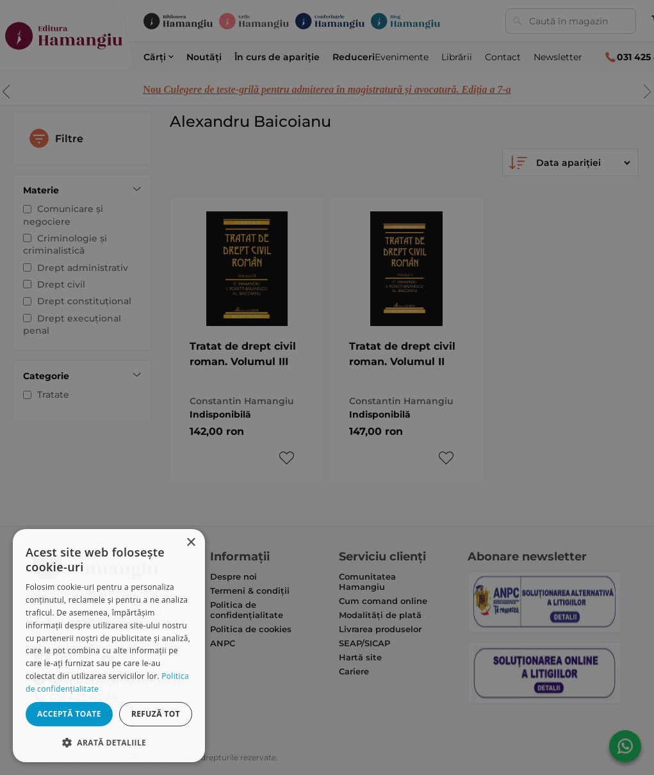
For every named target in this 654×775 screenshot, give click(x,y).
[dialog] (109, 645)
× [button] (190, 543)
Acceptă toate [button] (69, 713)
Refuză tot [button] (155, 713)
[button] (109, 742)
